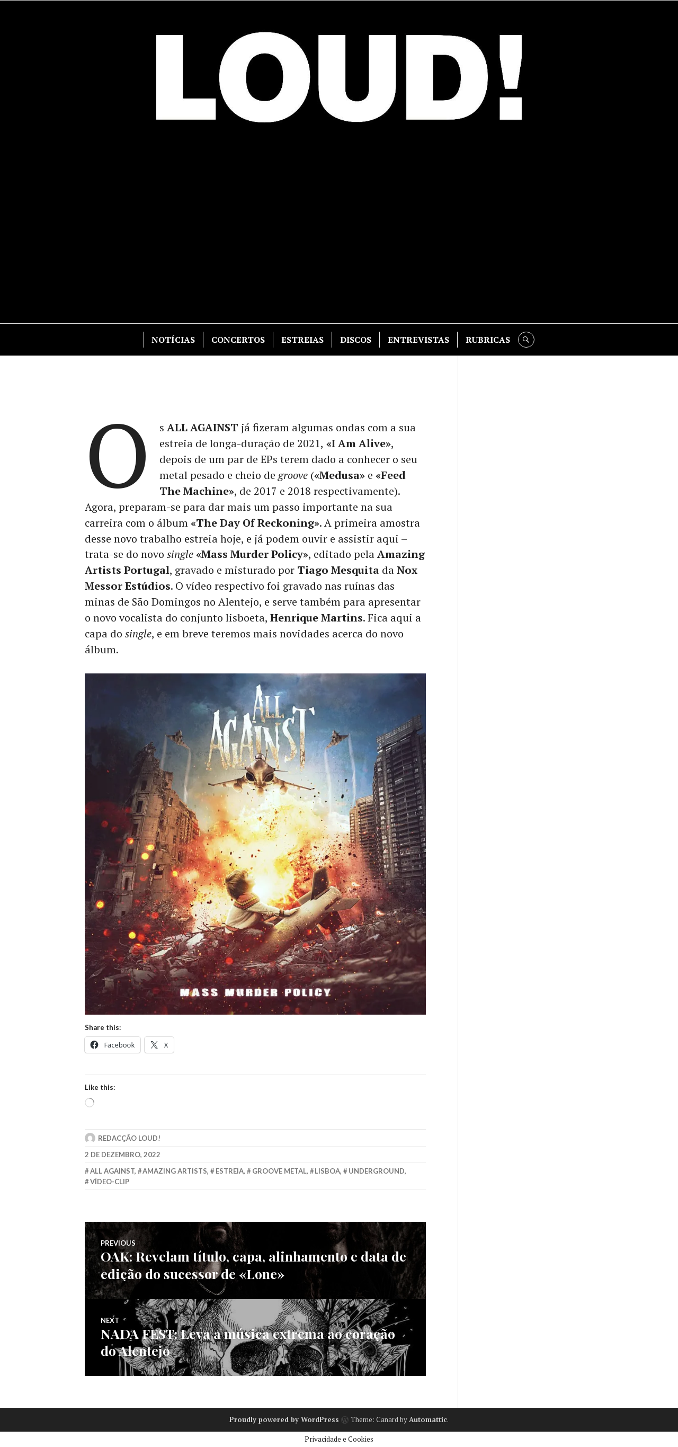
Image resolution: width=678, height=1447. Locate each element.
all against (112, 1172)
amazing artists (174, 1172)
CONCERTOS (238, 339)
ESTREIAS (303, 339)
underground (377, 1172)
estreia (230, 1172)
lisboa (327, 1172)
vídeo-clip (109, 1182)
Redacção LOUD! (129, 1139)
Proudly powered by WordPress (284, 1418)
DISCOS (356, 339)
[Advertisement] (339, 228)
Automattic (428, 1418)
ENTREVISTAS (419, 339)
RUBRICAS (488, 339)
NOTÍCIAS (173, 339)
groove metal (279, 1172)
